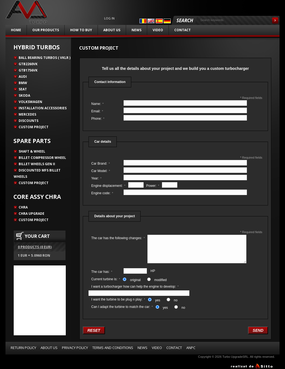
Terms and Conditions (112, 347)
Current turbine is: (105, 279)
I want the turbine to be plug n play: (118, 299)
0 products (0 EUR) (35, 247)
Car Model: (100, 171)
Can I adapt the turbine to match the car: (122, 307)
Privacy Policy (75, 347)
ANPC (190, 347)
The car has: (101, 272)
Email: (97, 111)
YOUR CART (37, 236)
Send (258, 330)
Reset (93, 330)
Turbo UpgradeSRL (235, 356)
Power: (152, 186)
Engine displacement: (108, 186)
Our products (45, 30)
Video (158, 30)
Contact (182, 30)
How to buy (81, 30)
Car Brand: (100, 163)
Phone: (97, 119)
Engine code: (102, 193)
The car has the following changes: (118, 238)
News (136, 30)
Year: (96, 178)
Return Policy (23, 347)
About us (111, 30)
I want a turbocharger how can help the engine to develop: (135, 286)
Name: (97, 104)
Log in (109, 18)
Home (16, 30)
